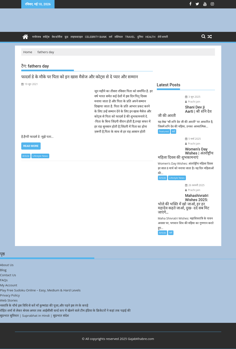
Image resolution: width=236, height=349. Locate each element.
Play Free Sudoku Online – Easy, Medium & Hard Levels (40, 290)
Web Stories (8, 300)
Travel (130, 36)
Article (26, 155)
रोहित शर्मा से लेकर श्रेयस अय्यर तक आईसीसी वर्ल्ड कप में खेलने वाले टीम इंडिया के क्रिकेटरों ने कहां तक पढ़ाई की (65, 310)
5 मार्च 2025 (193, 139)
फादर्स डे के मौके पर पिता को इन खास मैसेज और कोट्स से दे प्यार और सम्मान (79, 76)
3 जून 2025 (192, 97)
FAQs (4, 280)
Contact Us (8, 275)
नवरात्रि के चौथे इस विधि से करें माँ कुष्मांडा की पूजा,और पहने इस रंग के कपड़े (44, 305)
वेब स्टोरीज (57, 36)
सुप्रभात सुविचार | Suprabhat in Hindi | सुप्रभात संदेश (34, 315)
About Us (6, 265)
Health (150, 36)
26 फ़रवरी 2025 (195, 185)
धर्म (110, 36)
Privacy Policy (10, 295)
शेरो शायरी (163, 36)
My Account (8, 285)
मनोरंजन (36, 36)
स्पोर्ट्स (46, 36)
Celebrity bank (96, 36)
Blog (3, 270)
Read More (31, 145)
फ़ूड (66, 36)
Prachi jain (192, 101)
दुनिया (140, 36)
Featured (164, 131)
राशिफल (119, 36)
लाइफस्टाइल (77, 36)
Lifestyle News (40, 155)
